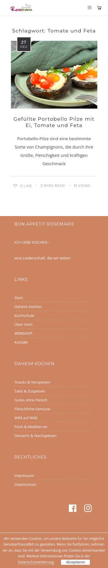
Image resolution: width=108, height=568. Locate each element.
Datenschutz (25, 484)
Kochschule (24, 315)
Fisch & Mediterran (31, 426)
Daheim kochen (28, 306)
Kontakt (21, 342)
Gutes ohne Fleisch (30, 400)
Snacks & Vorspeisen (32, 382)
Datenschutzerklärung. (36, 562)
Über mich (23, 324)
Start (18, 297)
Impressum (24, 475)
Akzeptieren (75, 562)
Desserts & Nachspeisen (35, 435)
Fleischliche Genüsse (32, 408)
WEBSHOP (23, 333)
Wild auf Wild (25, 417)
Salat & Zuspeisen (29, 391)
